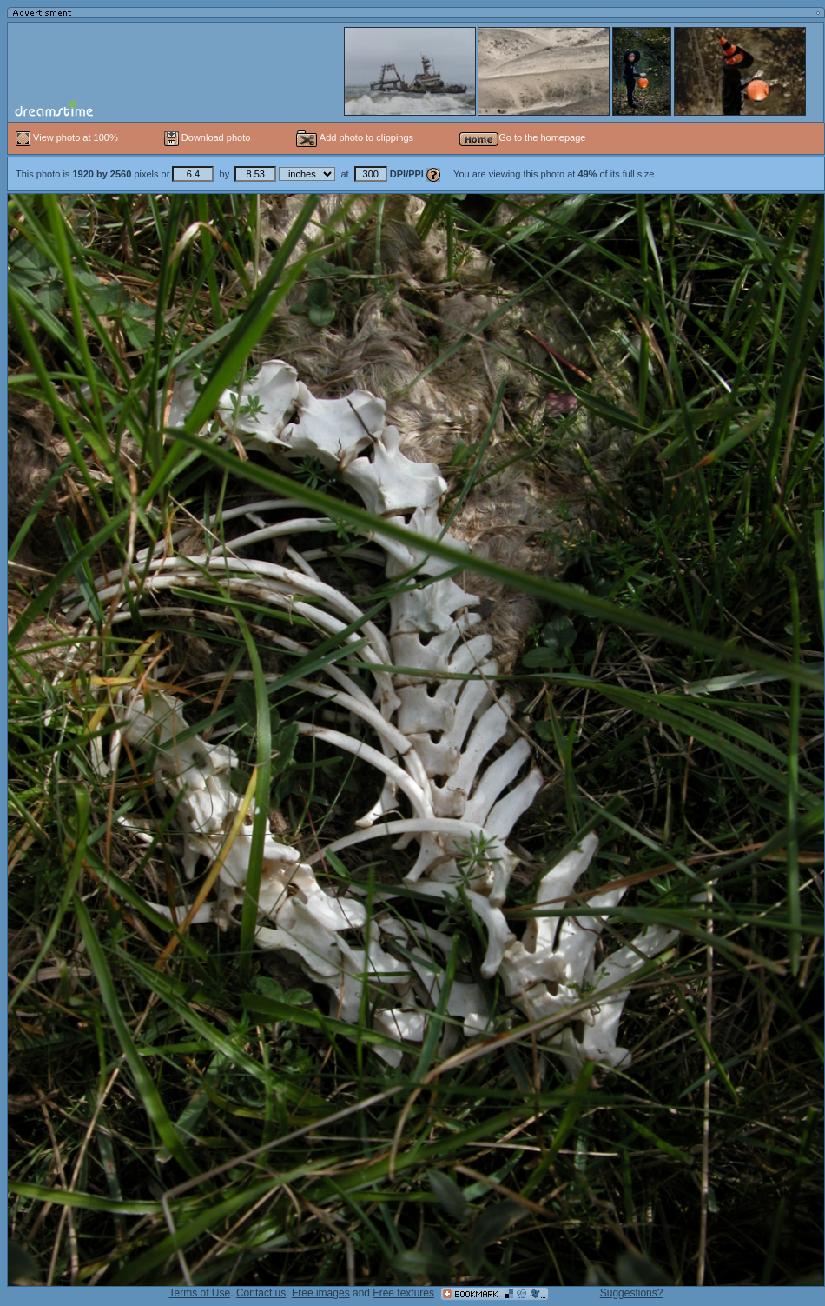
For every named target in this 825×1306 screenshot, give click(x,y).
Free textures (403, 1293)
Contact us (261, 1293)
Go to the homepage (522, 137)
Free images (321, 1293)
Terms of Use (200, 1293)
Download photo (207, 137)
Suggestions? (631, 1293)
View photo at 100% (68, 137)
